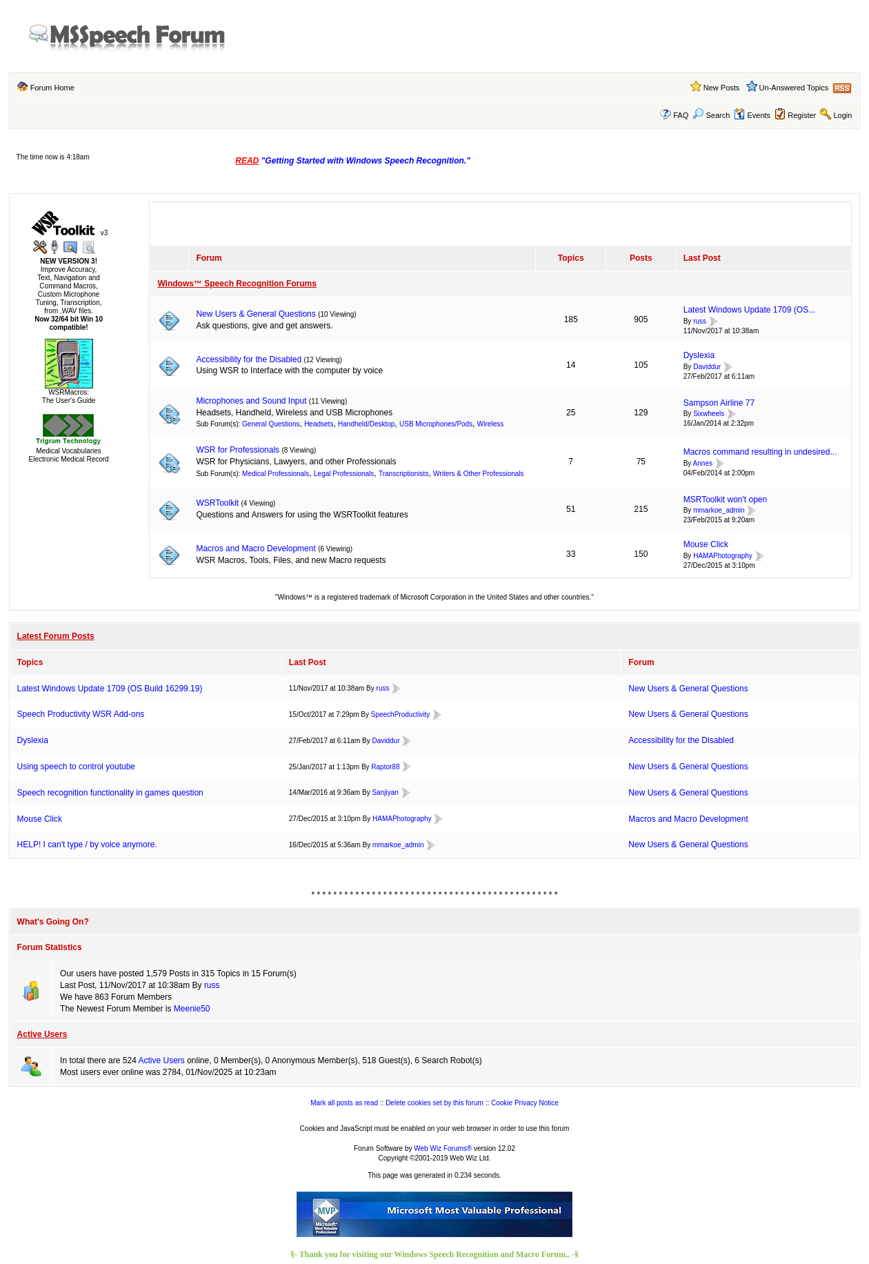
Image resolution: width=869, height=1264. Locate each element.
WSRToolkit (217, 503)
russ (699, 321)
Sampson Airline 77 (719, 403)
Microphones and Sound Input (251, 401)
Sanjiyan (385, 792)
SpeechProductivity (400, 714)
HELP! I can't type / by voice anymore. (87, 844)
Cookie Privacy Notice (525, 1103)
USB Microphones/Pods (435, 424)
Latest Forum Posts (55, 636)
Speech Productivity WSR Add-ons (81, 714)
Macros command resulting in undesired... (760, 452)
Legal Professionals (344, 473)
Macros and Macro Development (255, 548)
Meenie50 (192, 1009)
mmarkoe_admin (718, 511)
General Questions (270, 424)
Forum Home (52, 87)
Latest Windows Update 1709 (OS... (749, 310)
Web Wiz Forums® (443, 1148)
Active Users (42, 1034)
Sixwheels (708, 414)
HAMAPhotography (722, 556)
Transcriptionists (403, 473)
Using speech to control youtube (76, 766)
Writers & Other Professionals (478, 473)
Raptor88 (385, 767)
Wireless (490, 424)
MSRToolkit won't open (725, 499)
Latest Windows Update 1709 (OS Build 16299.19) (110, 688)
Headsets (318, 424)
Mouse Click (705, 544)
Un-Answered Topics (794, 87)
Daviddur (707, 367)
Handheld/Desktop (366, 424)
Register (802, 115)
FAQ (680, 115)
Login (842, 115)
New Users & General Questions (255, 314)
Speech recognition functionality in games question (110, 793)
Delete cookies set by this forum (434, 1103)
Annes (702, 463)
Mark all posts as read (344, 1103)
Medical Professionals (275, 473)
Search (711, 115)
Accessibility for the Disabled (248, 359)
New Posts (721, 87)
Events (752, 115)
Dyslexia (699, 355)
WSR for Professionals (237, 450)
